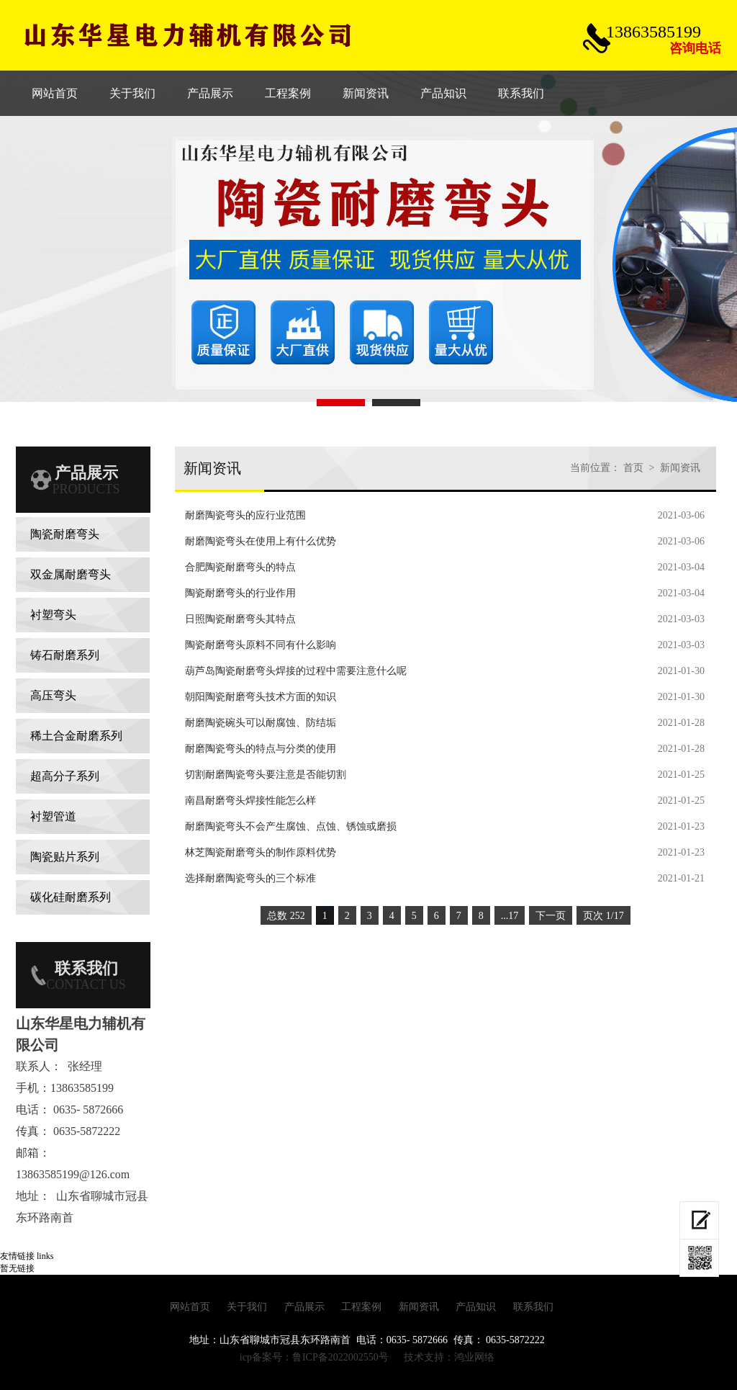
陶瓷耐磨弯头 (64, 534)
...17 (510, 915)
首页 (633, 467)
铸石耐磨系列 (64, 655)
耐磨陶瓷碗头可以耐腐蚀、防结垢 (260, 722)
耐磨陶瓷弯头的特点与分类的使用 (260, 748)
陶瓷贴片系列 (64, 857)
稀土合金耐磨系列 (76, 736)
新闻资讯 (680, 467)
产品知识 (476, 1306)
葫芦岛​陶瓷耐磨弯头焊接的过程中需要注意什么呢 (296, 670)
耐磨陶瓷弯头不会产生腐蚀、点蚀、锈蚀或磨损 (291, 826)
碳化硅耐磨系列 (70, 897)
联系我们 (533, 1306)
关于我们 (247, 1306)
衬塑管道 (53, 816)
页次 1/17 (603, 915)
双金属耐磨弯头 (70, 574)
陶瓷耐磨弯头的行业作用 (240, 593)
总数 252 (286, 915)
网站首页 (190, 1306)
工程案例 (361, 1306)
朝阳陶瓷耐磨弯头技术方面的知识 (260, 696)
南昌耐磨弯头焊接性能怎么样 (250, 800)
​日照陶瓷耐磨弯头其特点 (240, 619)
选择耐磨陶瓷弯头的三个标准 (250, 878)
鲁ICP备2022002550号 (340, 1357)
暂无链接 (17, 1268)
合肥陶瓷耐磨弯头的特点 (240, 567)
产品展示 (304, 1306)
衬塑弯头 (53, 615)
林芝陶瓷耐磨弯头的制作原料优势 (260, 852)
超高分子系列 (64, 776)
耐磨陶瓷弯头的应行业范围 (245, 515)
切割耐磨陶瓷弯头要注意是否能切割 (265, 774)
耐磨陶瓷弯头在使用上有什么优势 (260, 541)
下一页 (550, 915)
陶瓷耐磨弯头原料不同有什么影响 (260, 645)
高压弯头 (53, 695)
